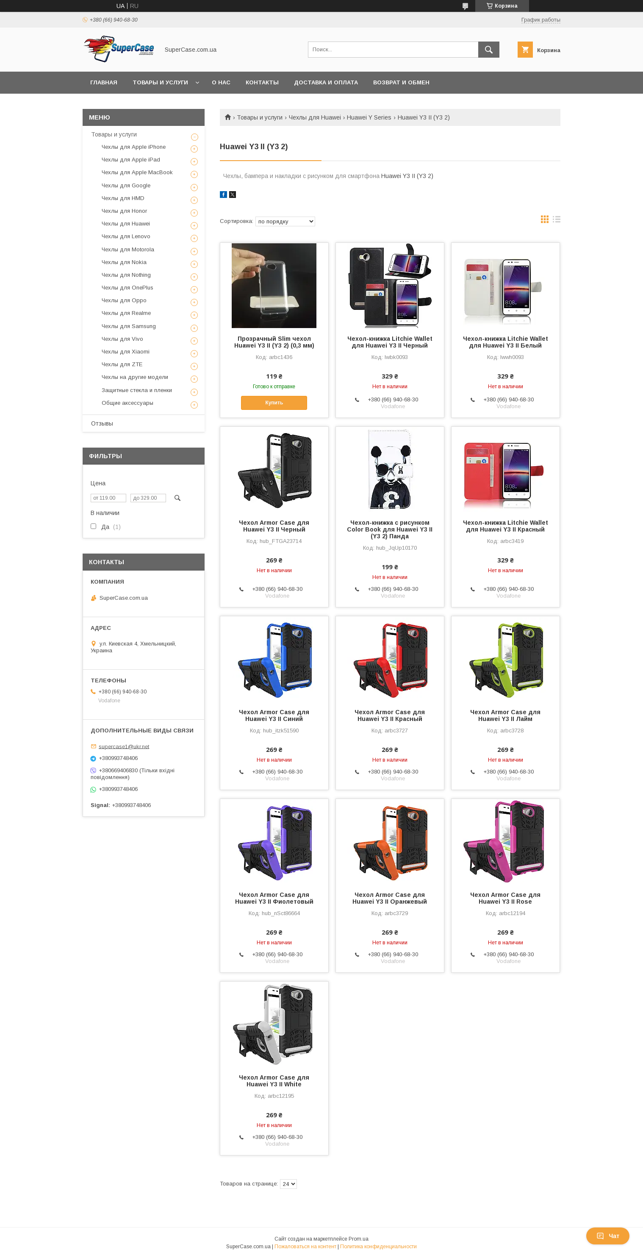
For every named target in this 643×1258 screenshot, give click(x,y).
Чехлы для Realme (126, 313)
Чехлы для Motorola (128, 249)
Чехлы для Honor (124, 211)
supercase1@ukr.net (124, 746)
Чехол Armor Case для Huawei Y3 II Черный (274, 526)
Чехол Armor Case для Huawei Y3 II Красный (390, 715)
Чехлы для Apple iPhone (134, 147)
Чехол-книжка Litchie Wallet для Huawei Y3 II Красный (505, 526)
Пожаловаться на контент (305, 1247)
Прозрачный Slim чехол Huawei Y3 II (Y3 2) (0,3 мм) (274, 342)
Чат (607, 1236)
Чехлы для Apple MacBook (137, 172)
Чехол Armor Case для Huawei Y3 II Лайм (505, 715)
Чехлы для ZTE (122, 364)
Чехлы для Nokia (124, 262)
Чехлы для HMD (123, 198)
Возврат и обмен (401, 82)
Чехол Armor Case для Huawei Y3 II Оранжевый (389, 898)
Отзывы (102, 423)
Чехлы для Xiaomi (126, 351)
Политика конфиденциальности (378, 1247)
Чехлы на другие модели (135, 377)
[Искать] (488, 50)
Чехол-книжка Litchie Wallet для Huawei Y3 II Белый (505, 342)
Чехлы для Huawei (315, 117)
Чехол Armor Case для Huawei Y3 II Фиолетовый (274, 898)
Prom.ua (359, 1239)
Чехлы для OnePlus (127, 287)
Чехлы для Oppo (124, 300)
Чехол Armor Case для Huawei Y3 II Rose (505, 898)
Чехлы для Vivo (122, 339)
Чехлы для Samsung (129, 326)
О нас (221, 82)
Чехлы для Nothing (126, 275)
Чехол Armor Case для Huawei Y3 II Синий (274, 715)
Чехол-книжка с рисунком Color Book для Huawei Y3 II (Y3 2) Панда (389, 529)
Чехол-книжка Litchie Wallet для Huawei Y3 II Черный (389, 342)
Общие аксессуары (127, 403)
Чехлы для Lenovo (126, 236)
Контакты (262, 82)
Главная (103, 82)
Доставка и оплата (326, 82)
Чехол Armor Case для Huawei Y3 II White (274, 1081)
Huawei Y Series (369, 117)
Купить (274, 403)
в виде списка (556, 221)
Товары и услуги (160, 82)
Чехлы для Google (126, 185)
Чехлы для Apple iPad (131, 159)
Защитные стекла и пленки (137, 390)
